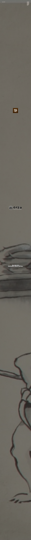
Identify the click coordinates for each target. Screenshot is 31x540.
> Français (28, 1)
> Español (28, 3)
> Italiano (28, 4)
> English (28, 2)
